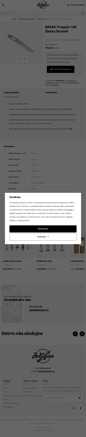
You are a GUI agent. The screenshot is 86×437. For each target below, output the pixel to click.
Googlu (69, 210)
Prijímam (41, 237)
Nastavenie (43, 229)
